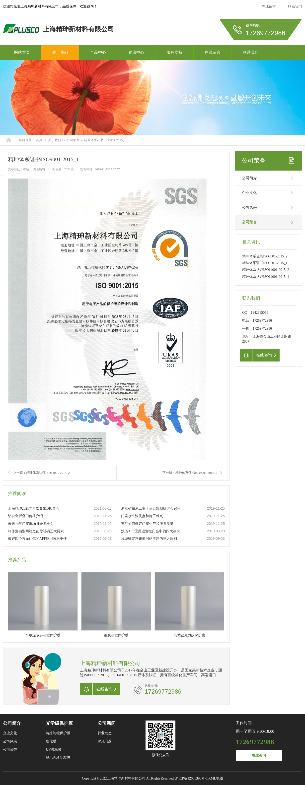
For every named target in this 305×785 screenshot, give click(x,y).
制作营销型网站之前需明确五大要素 (36, 531)
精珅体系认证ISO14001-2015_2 (265, 270)
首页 (39, 140)
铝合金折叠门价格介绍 (25, 516)
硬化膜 (51, 741)
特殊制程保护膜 (58, 733)
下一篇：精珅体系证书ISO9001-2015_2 (189, 473)
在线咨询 (259, 755)
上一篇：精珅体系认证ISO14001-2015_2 (41, 473)
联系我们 (295, 6)
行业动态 (105, 733)
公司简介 (249, 178)
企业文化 (249, 193)
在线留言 (269, 6)
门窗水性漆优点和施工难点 (142, 516)
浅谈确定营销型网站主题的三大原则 (149, 539)
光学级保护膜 (59, 723)
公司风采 (249, 207)
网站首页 (22, 52)
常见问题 (105, 741)
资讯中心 (136, 52)
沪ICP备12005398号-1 (191, 778)
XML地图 (215, 778)
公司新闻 (107, 723)
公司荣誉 (73, 140)
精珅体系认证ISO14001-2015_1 (265, 277)
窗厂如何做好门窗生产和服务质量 (147, 524)
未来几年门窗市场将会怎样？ (30, 524)
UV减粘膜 (53, 749)
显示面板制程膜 (58, 758)
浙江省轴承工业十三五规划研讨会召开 (150, 508)
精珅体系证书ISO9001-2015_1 (105, 140)
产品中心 (98, 52)
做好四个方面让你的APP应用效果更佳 (37, 539)
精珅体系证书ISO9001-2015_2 (264, 256)
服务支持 (174, 52)
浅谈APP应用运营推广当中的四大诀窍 (150, 531)
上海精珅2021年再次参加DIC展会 (33, 508)
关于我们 (60, 52)
